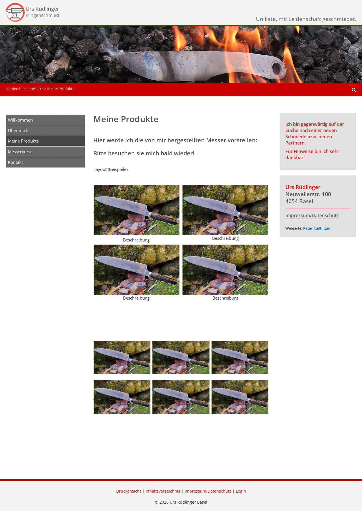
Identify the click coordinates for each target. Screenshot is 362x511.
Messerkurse (20, 151)
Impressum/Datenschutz (312, 215)
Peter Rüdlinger (316, 228)
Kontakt (15, 162)
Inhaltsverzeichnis (163, 491)
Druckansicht (128, 491)
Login (241, 491)
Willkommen (20, 120)
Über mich (18, 130)
